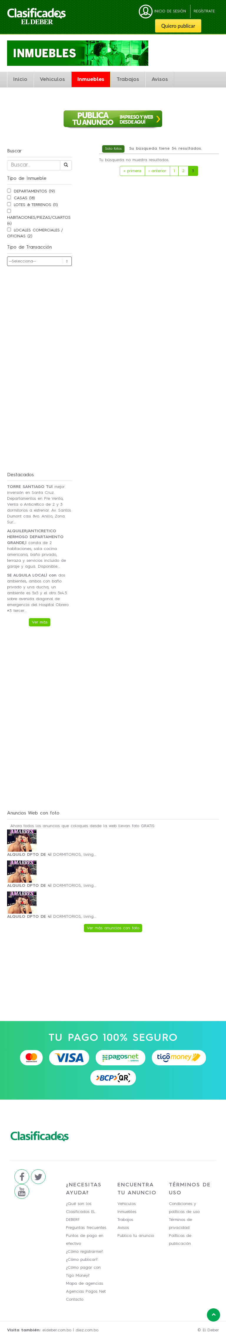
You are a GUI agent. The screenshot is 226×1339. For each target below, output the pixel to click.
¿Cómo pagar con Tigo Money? (83, 1271)
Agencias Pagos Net (86, 1291)
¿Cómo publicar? (81, 1260)
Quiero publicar (178, 26)
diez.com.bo (87, 1330)
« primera (132, 171)
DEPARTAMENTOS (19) (34, 191)
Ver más (39, 622)
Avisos (160, 79)
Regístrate (204, 11)
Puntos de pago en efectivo (84, 1240)
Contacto (74, 1299)
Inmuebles (90, 79)
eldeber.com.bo (56, 1330)
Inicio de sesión (162, 11)
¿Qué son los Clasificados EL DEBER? (80, 1212)
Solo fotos (113, 149)
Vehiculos (52, 79)
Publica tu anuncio (135, 1236)
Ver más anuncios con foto (113, 928)
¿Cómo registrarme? (84, 1252)
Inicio (20, 79)
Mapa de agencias (84, 1283)
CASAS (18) (24, 198)
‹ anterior (157, 171)
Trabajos (128, 79)
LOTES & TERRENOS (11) (36, 205)
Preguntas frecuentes (86, 1228)
